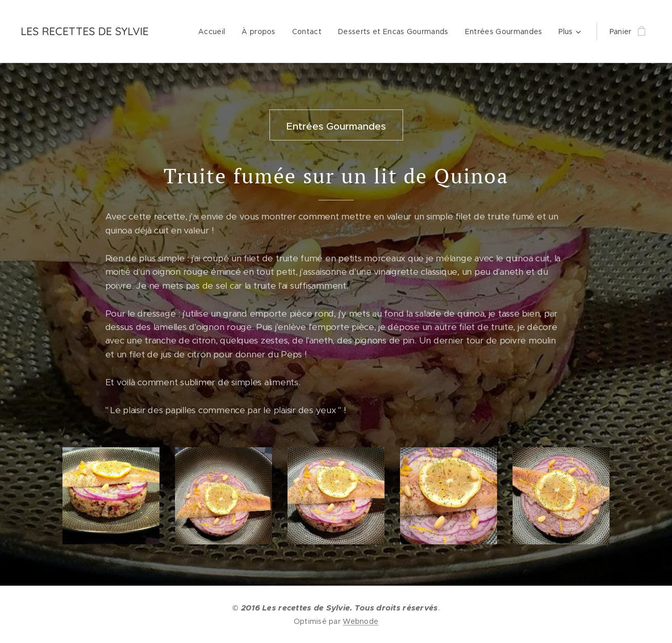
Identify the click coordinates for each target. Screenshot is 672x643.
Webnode (360, 621)
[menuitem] (214, 31)
